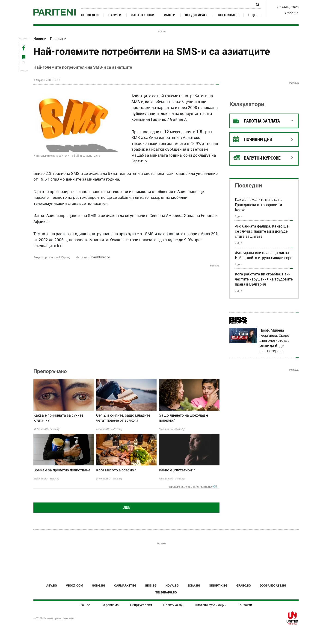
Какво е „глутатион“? (177, 470)
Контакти (245, 605)
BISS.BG (151, 585)
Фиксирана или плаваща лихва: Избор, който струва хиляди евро (263, 255)
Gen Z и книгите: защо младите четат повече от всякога (123, 418)
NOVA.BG (172, 585)
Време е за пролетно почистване (61, 470)
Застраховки (142, 15)
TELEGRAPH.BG (166, 592)
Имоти (169, 15)
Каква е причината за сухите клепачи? (58, 418)
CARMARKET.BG (125, 585)
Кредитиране (196, 15)
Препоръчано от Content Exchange (193, 486)
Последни (90, 15)
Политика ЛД (173, 605)
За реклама (110, 605)
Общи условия (141, 605)
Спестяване (228, 15)
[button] (254, 15)
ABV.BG (51, 585)
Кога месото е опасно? (116, 470)
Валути (114, 15)
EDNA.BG (194, 585)
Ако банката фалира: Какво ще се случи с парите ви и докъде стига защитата (261, 231)
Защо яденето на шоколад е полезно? (183, 418)
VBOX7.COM (74, 585)
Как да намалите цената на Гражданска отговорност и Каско (258, 204)
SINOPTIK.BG (218, 585)
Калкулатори (246, 104)
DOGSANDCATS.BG (273, 585)
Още (126, 507)
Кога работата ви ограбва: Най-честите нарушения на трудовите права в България (264, 279)
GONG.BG (98, 585)
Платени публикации (210, 605)
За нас (85, 605)
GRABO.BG (243, 585)
